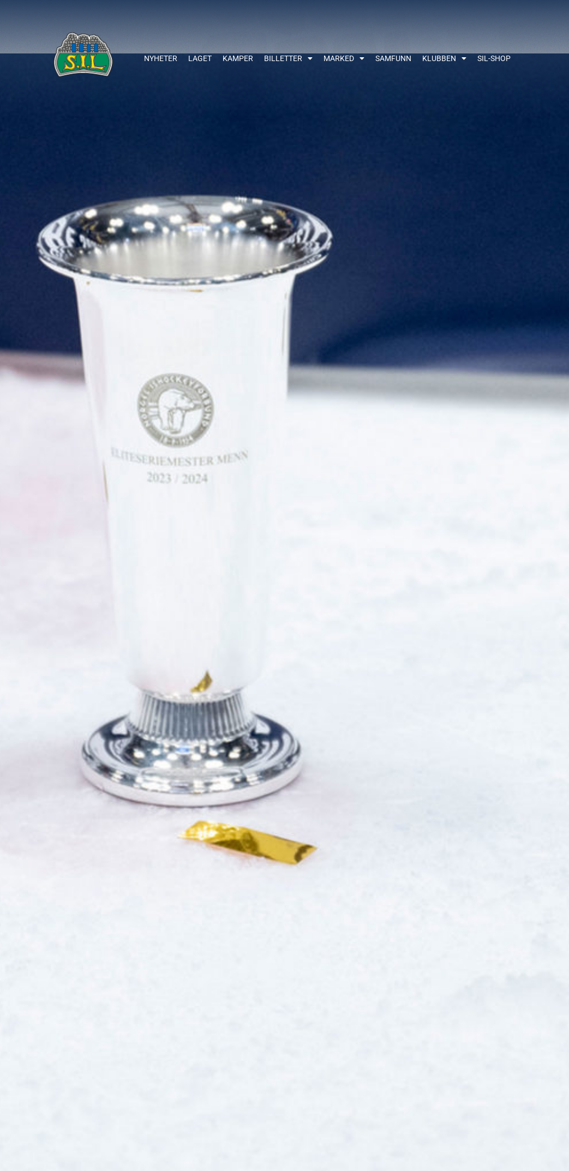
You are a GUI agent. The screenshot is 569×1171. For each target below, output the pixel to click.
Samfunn (393, 58)
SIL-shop (494, 58)
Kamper (238, 58)
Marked (344, 58)
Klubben (444, 58)
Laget (200, 58)
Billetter (288, 58)
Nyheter (160, 58)
